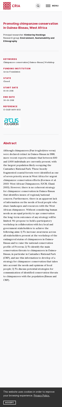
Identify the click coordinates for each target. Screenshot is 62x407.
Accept (9, 403)
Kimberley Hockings (34, 35)
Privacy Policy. (42, 395)
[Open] (52, 6)
